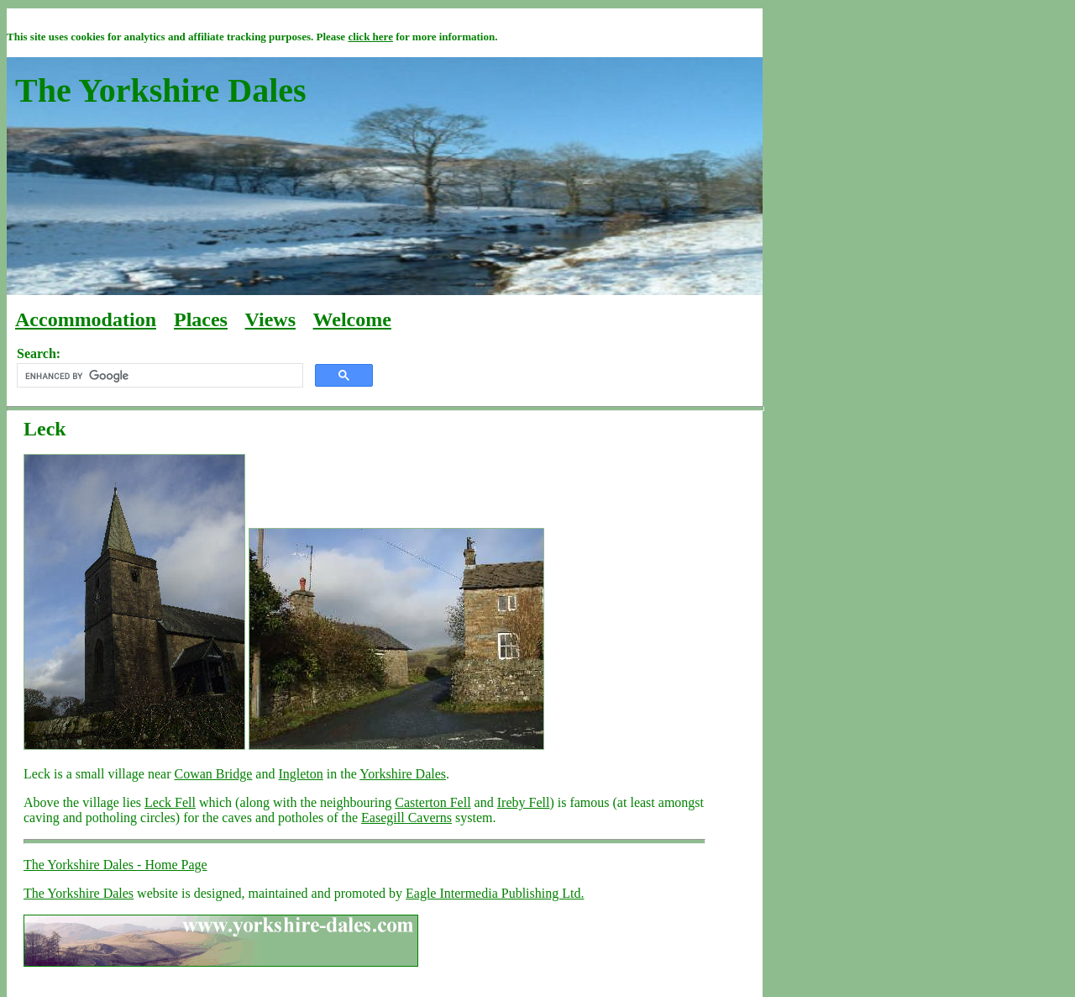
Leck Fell (170, 802)
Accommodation (85, 319)
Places (201, 319)
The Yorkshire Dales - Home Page (115, 864)
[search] (158, 375)
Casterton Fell (432, 802)
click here (370, 36)
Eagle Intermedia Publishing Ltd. (495, 893)
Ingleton (300, 774)
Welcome (352, 319)
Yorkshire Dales (402, 774)
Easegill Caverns (406, 817)
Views (270, 319)
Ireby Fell (523, 802)
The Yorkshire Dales (79, 893)
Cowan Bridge (213, 774)
